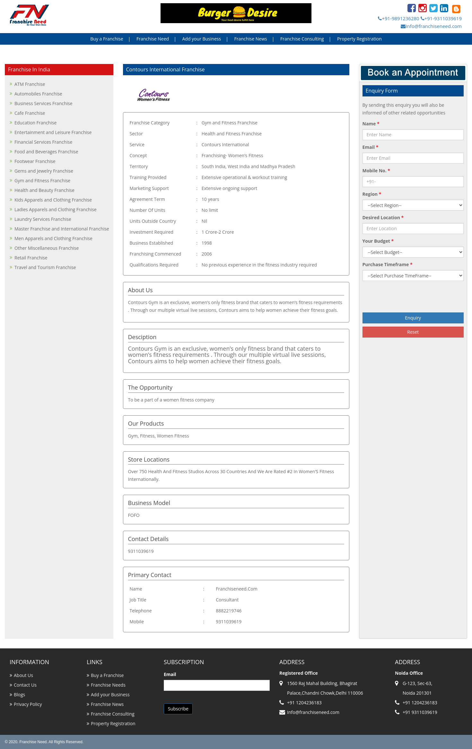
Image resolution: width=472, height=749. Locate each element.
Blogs (19, 694)
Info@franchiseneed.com (431, 26)
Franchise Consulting (302, 39)
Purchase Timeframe (388, 264)
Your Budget (378, 241)
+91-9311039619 (441, 18)
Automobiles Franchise (38, 94)
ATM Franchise (29, 84)
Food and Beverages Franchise (46, 152)
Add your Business (201, 39)
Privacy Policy (28, 704)
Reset (413, 332)
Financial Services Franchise (43, 142)
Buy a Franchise (106, 39)
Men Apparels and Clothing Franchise (53, 238)
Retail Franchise (31, 258)
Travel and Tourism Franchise (45, 267)
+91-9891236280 (398, 18)
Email (371, 147)
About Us (23, 675)
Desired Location (383, 217)
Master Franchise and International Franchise (61, 229)
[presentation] (413, 296)
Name (371, 124)
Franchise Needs (108, 685)
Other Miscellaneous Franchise (46, 248)
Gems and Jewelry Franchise (43, 171)
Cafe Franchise (29, 113)
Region (372, 194)
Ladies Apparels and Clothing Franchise (55, 209)
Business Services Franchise (43, 103)
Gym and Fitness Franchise (42, 180)
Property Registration (359, 39)
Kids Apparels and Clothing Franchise (53, 200)
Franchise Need (152, 39)
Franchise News (250, 39)
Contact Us (25, 685)
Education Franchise (35, 123)
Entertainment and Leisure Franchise (53, 132)
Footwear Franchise (35, 161)
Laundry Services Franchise (42, 219)
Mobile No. (376, 170)
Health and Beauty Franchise (44, 190)
